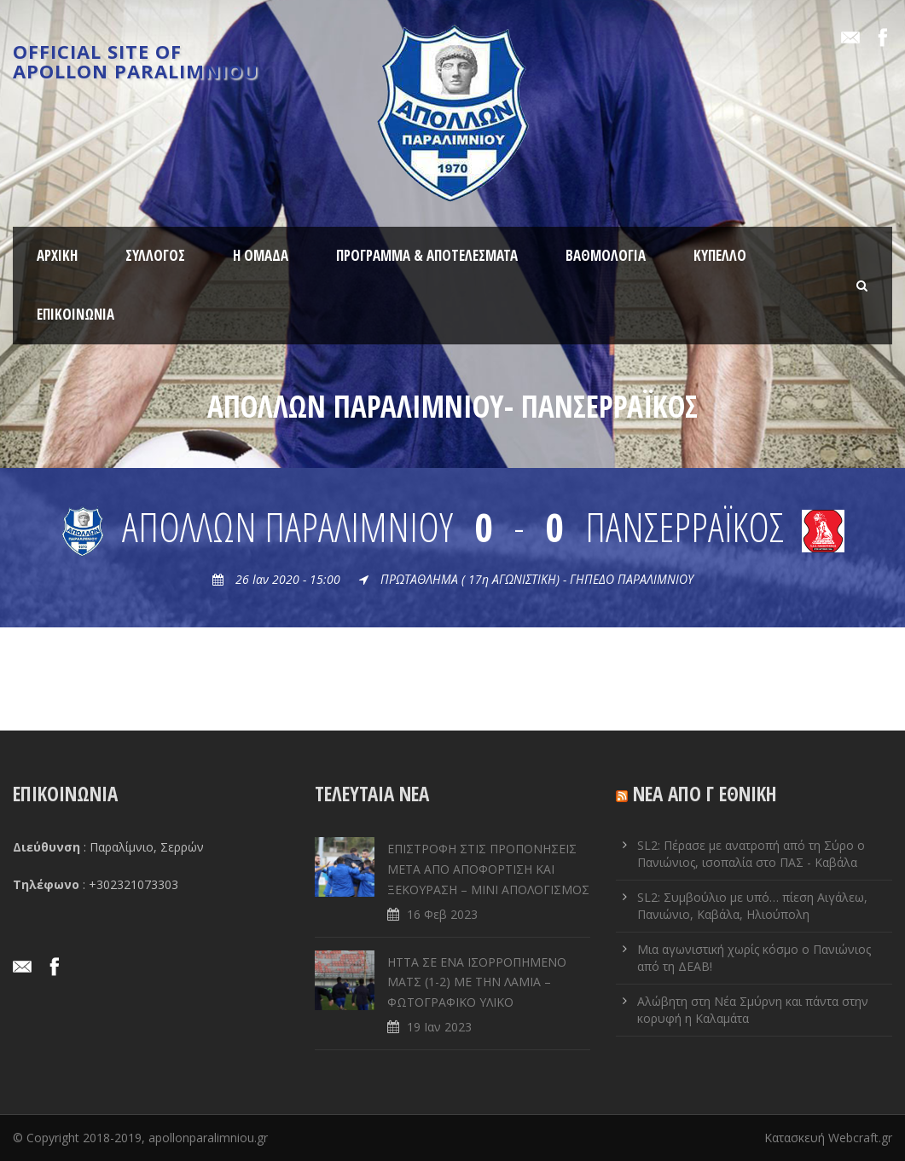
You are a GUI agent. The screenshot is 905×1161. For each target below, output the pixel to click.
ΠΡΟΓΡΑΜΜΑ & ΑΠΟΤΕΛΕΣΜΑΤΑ (427, 255)
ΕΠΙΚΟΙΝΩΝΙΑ (75, 314)
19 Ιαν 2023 (439, 1027)
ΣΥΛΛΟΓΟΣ (155, 255)
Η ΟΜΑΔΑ (260, 255)
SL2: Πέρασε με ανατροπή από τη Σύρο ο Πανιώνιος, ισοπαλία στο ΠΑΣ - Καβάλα (751, 853)
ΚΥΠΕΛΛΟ (719, 255)
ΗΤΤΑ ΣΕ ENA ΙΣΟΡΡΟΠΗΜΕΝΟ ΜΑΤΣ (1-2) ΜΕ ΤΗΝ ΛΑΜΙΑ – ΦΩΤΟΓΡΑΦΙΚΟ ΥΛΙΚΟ (476, 982)
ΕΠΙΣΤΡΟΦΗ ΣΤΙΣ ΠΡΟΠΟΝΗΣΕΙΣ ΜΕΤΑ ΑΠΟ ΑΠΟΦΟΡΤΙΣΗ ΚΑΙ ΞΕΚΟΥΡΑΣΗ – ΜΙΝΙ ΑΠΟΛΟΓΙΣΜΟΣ (488, 869)
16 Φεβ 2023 (442, 914)
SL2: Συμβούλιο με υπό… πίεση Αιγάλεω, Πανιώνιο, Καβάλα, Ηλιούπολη (752, 905)
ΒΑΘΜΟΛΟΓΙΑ (606, 255)
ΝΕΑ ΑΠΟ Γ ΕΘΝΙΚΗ (705, 793)
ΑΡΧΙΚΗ (57, 255)
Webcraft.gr (860, 1137)
